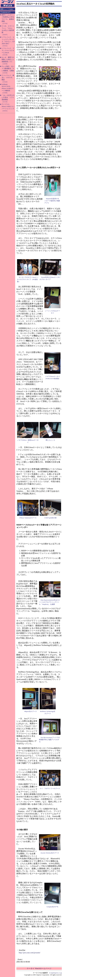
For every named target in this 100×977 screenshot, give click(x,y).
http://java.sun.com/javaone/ (29, 953)
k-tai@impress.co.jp (55, 973)
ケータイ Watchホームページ (39, 968)
